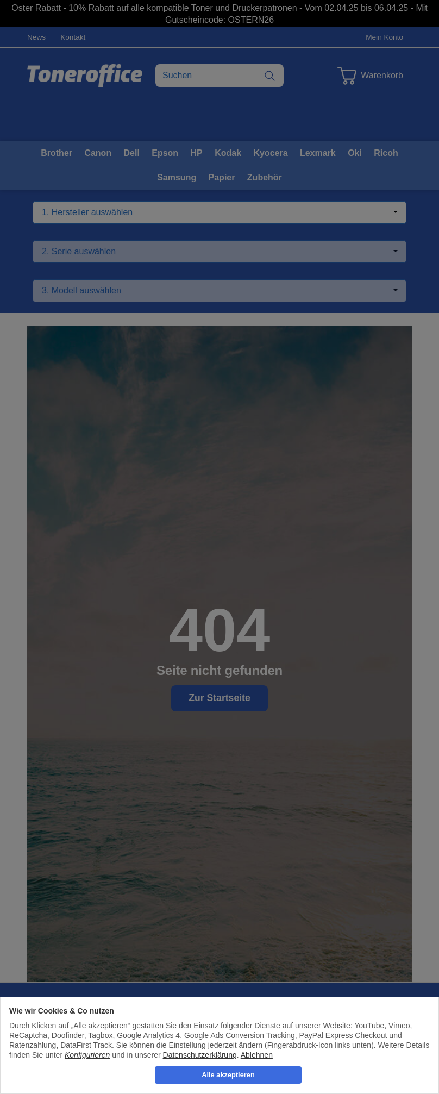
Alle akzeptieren (228, 1075)
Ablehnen (257, 1055)
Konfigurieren (87, 1055)
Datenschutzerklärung (200, 1055)
